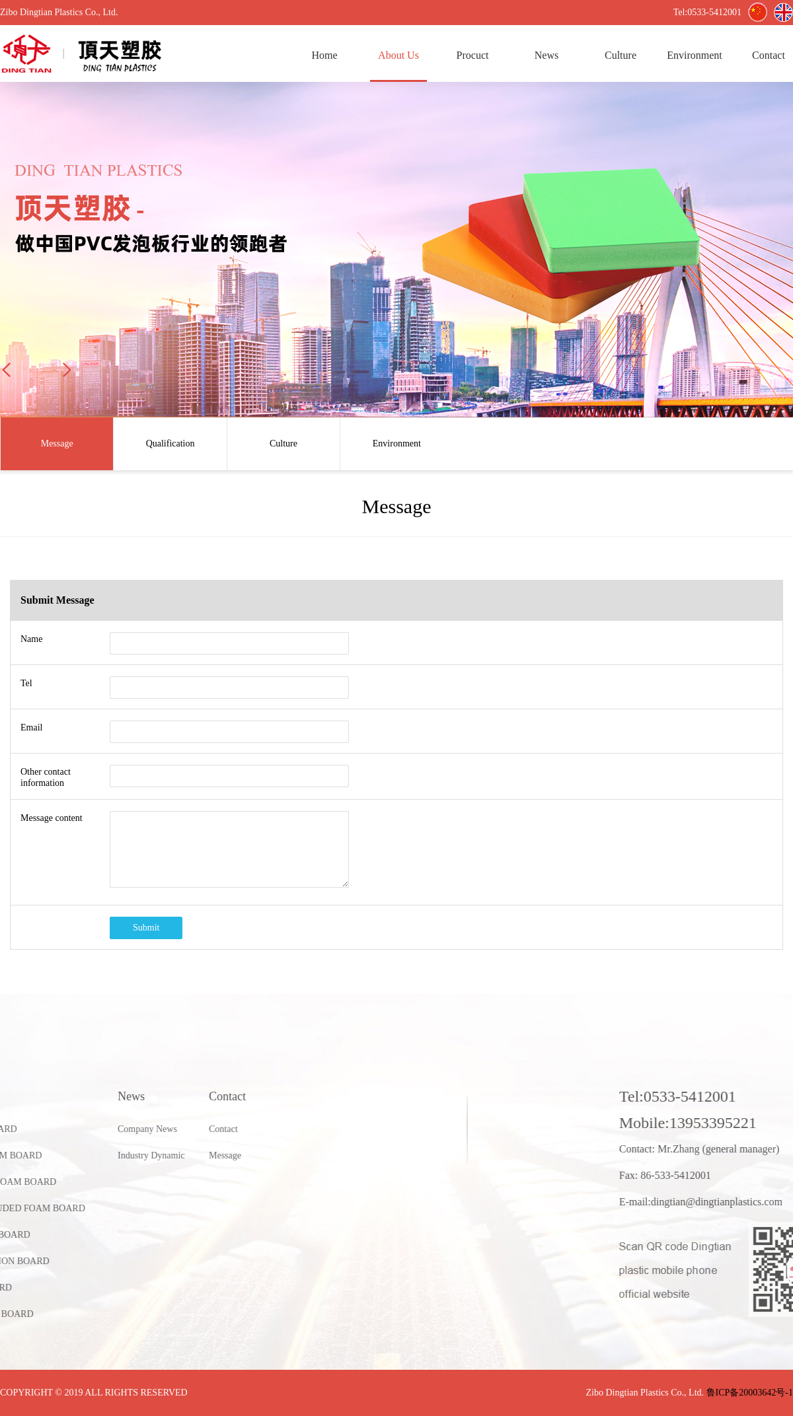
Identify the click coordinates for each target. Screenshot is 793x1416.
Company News (33, 1129)
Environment (694, 55)
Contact (109, 1129)
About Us (398, 55)
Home (324, 55)
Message (111, 1155)
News (546, 55)
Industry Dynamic (37, 1155)
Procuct (473, 55)
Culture (620, 55)
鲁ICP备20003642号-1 (749, 1393)
